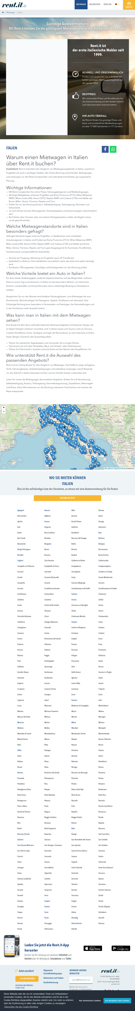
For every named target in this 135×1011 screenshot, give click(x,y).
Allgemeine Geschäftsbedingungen (53, 972)
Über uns (108, 5)
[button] (117, 4)
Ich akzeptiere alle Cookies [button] (117, 1001)
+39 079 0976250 (27, 979)
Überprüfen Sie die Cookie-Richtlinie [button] (21, 1007)
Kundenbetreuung (51, 983)
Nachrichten (94, 5)
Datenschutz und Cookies (53, 978)
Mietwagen (81, 5)
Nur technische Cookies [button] (90, 1001)
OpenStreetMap (120, 468)
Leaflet (108, 468)
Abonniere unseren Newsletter (77, 972)
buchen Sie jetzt (67, 498)
